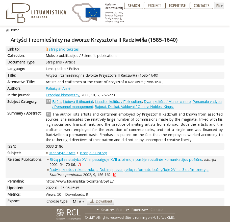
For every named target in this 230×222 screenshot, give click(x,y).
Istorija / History (93, 152)
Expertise (177, 5)
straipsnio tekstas (64, 49)
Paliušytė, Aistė (58, 88)
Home (14, 30)
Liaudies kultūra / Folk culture (118, 102)
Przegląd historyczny (62, 95)
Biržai (56, 102)
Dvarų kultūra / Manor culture (167, 102)
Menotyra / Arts (62, 152)
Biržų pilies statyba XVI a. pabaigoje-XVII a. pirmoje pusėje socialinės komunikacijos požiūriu (125, 159)
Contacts (202, 5)
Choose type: (57, 201)
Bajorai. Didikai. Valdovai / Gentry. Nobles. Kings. (134, 107)
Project (154, 5)
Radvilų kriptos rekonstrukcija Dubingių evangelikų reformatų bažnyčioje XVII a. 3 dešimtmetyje (129, 169)
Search (134, 5)
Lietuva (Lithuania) (78, 102)
